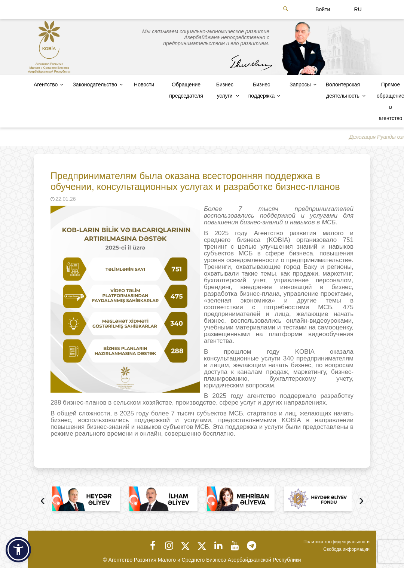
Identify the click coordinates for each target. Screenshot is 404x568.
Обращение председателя (186, 90)
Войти (322, 9)
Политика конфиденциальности (336, 541)
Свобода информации (346, 549)
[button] (18, 550)
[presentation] (43, 501)
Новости (144, 84)
